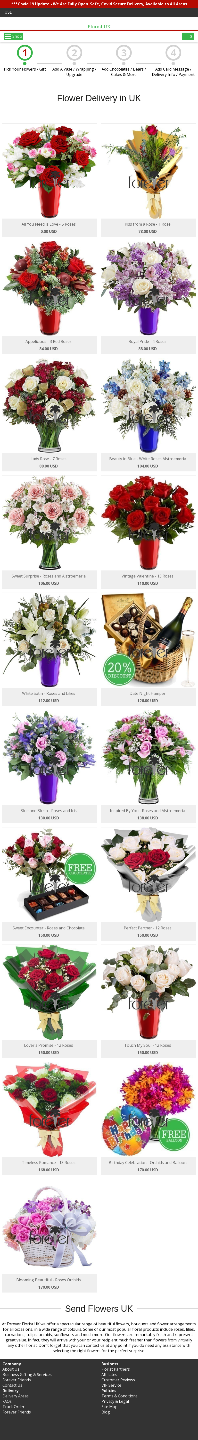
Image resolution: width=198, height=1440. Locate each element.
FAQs (7, 1401)
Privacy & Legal (115, 1401)
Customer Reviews (118, 1380)
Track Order (13, 1406)
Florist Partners (115, 1369)
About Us (10, 1369)
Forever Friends (16, 1380)
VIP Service (111, 1385)
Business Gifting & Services (27, 1374)
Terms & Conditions (119, 1396)
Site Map (109, 1406)
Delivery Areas (15, 1396)
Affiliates (109, 1374)
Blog (105, 1412)
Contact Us (12, 1385)
